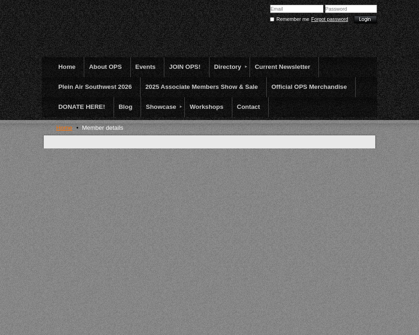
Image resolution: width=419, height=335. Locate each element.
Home (64, 127)
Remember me (293, 19)
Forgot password (329, 19)
